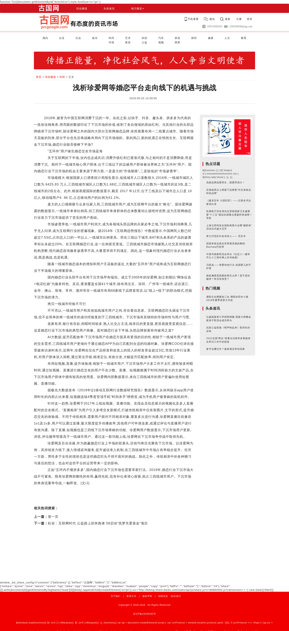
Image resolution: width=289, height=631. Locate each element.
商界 (249, 37)
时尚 (89, 37)
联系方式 (131, 591)
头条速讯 (109, 8)
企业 (52, 37)
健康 (163, 37)
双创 (138, 37)
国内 (40, 37)
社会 (64, 37)
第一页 (53, 512)
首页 (38, 71)
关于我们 (115, 591)
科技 (113, 37)
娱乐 (77, 37)
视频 (236, 37)
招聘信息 (163, 591)
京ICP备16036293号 (144, 609)
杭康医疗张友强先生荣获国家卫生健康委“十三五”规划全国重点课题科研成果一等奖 (229, 209)
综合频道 (81, 8)
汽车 (126, 37)
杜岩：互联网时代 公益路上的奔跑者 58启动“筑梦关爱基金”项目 (98, 518)
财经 (150, 37)
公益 (224, 37)
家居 (212, 37)
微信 (212, 19)
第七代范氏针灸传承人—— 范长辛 (226, 231)
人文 (175, 37)
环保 (200, 37)
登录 (249, 19)
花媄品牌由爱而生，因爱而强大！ (225, 177)
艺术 (101, 37)
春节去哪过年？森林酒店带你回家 (225, 344)
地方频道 (137, 8)
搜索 (227, 19)
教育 (187, 37)
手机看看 (193, 19)
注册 (239, 19)
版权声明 (147, 591)
